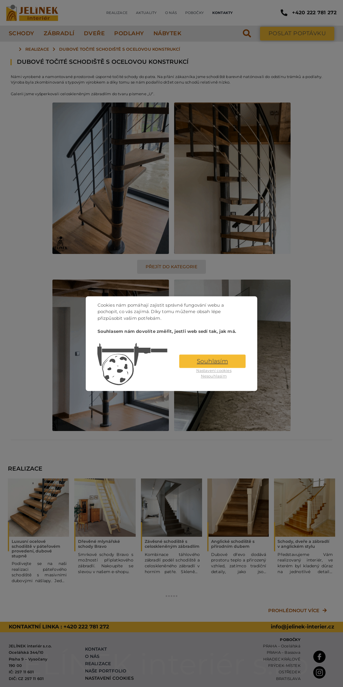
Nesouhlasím (214, 376)
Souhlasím (212, 361)
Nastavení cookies (213, 370)
